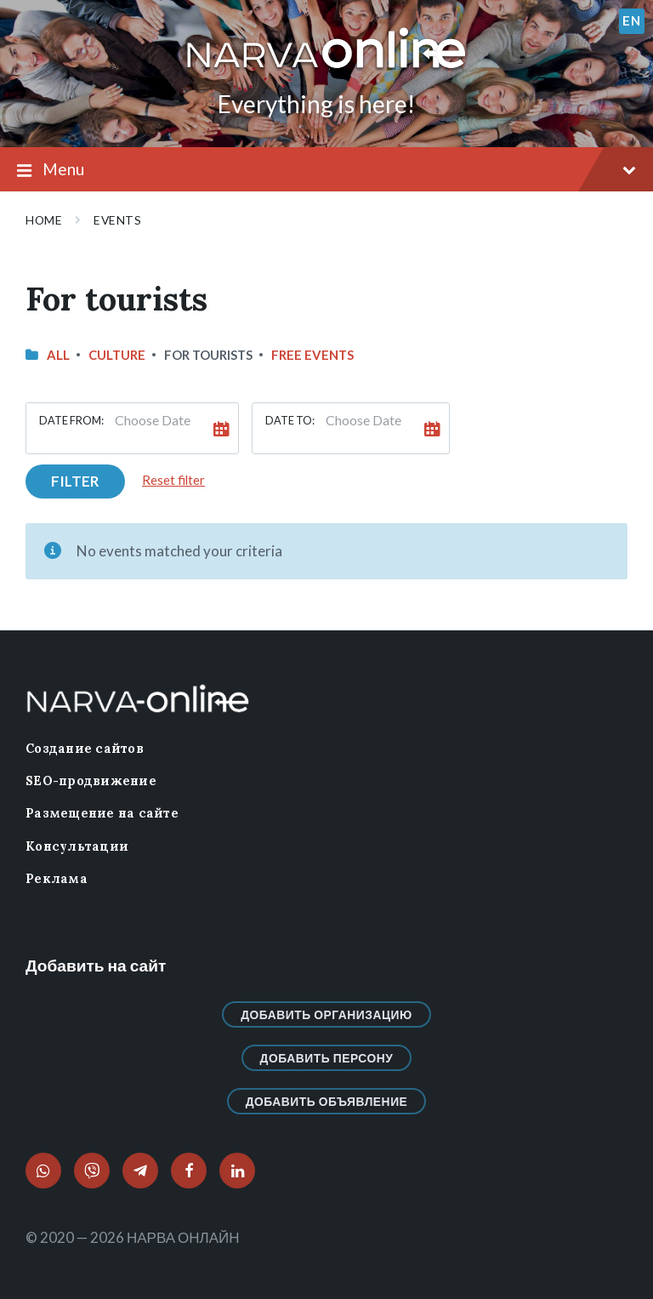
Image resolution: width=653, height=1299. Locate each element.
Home (44, 220)
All (58, 354)
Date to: (290, 420)
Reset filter (173, 479)
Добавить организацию (326, 1014)
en (631, 20)
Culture (116, 354)
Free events (312, 354)
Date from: (71, 420)
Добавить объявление (327, 1101)
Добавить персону (327, 1058)
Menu (326, 170)
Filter (75, 481)
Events (117, 220)
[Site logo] (326, 69)
